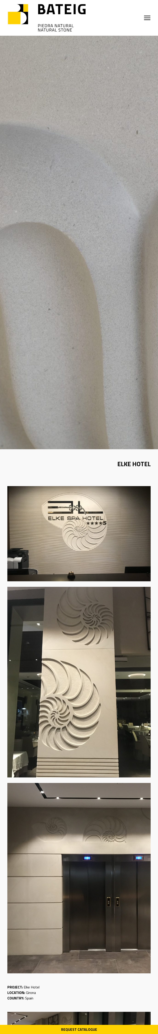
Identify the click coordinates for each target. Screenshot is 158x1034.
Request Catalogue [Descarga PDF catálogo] (79, 1029)
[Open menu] (147, 17)
